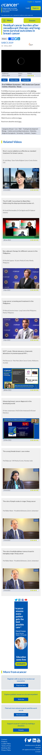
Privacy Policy (6, 750)
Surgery (33, 133)
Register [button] (36, 8)
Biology (4, 131)
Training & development (30, 129)
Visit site (21, 699)
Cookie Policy (6, 744)
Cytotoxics (27, 133)
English (30, 2)
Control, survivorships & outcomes (18, 131)
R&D (20, 129)
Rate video (14, 80)
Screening (20, 133)
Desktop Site (6, 748)
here (20, 118)
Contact (4, 739)
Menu (7, 20)
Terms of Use (6, 746)
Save (4, 80)
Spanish (38, 2)
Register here (21, 685)
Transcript (25, 80)
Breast (11, 129)
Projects (4, 741)
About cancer (21, 715)
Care (16, 129)
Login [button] (28, 8)
